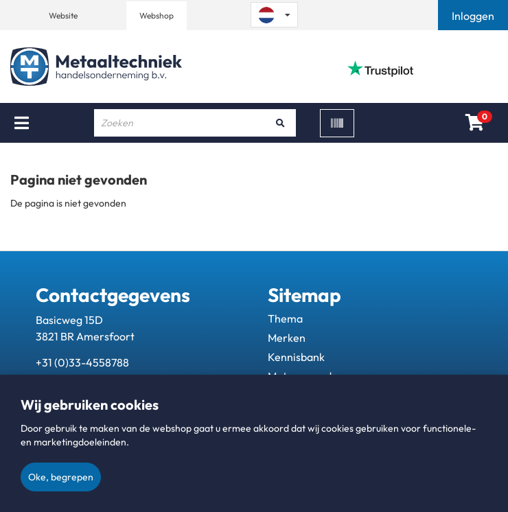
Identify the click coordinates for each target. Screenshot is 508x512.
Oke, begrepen (60, 477)
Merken (286, 338)
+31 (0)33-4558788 (82, 362)
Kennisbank (296, 357)
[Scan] (337, 123)
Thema (285, 318)
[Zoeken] (281, 123)
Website (63, 15)
